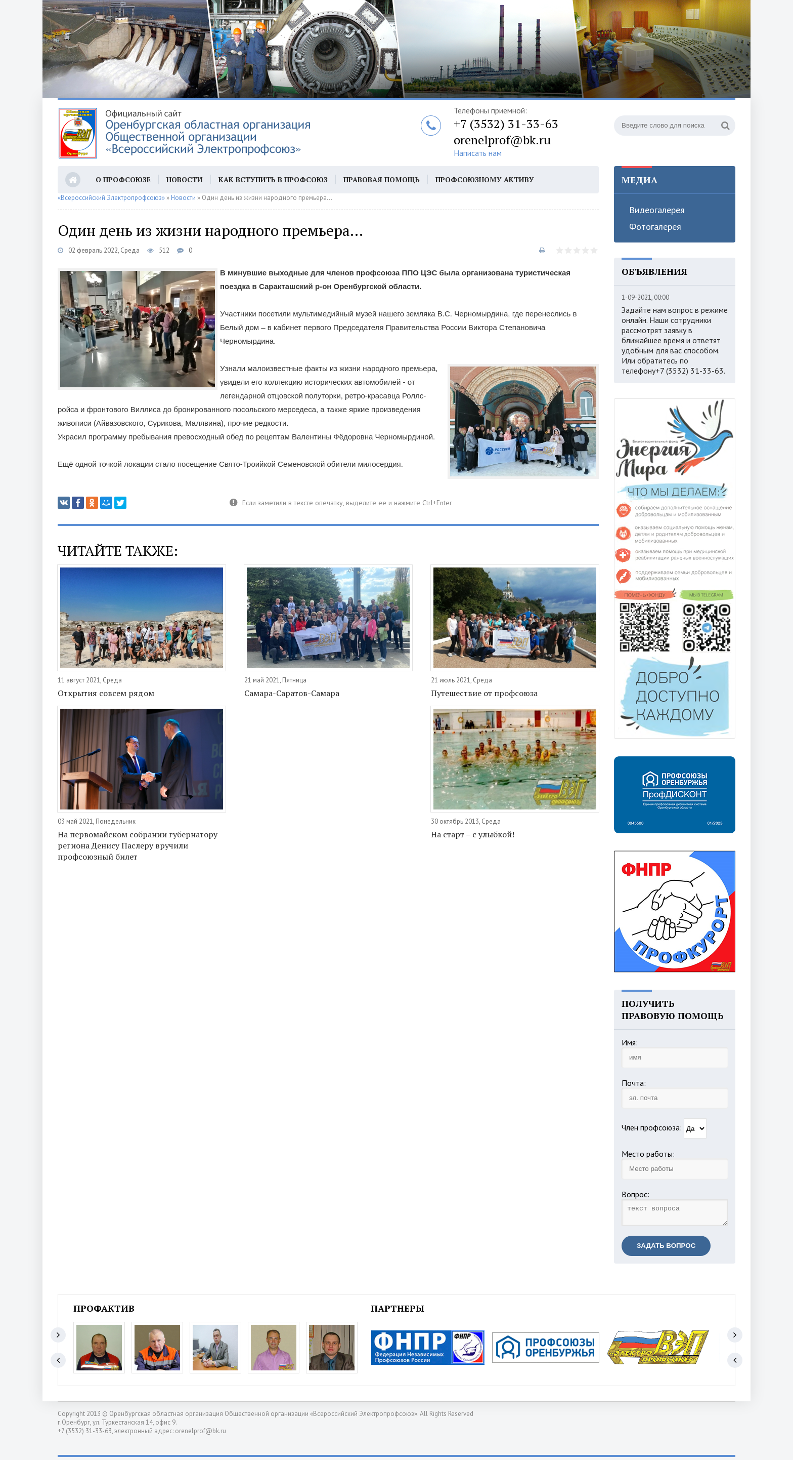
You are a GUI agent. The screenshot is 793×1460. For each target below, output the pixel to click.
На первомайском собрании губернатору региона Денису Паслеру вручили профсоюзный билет (137, 845)
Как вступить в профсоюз (273, 179)
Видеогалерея (657, 210)
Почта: (634, 1083)
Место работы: (648, 1154)
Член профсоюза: (652, 1127)
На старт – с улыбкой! (472, 834)
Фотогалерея (655, 226)
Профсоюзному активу (484, 179)
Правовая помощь (381, 179)
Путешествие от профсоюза (484, 693)
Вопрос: (635, 1194)
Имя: (630, 1042)
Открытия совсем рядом (106, 693)
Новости (184, 179)
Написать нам (478, 153)
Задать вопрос (666, 1248)
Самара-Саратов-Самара (291, 693)
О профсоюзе (123, 179)
